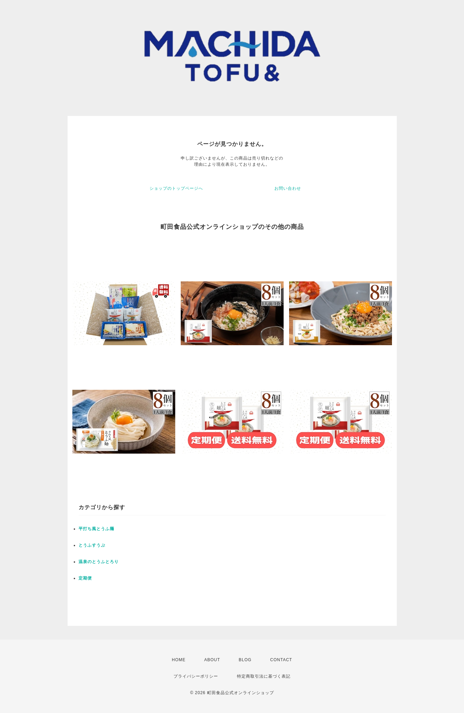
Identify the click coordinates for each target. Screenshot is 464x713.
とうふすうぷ (92, 545)
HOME (179, 659)
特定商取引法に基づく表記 (263, 676)
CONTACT (281, 659)
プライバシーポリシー (196, 676)
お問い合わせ (287, 188)
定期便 (85, 578)
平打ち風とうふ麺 (96, 528)
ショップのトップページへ (176, 188)
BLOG (245, 659)
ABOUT (212, 659)
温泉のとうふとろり (99, 561)
